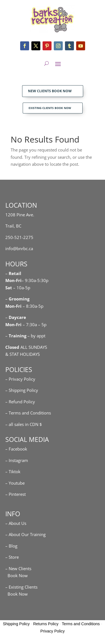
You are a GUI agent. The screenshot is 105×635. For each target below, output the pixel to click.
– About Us (15, 523)
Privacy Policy (52, 631)
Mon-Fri (13, 306)
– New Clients (18, 568)
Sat (8, 287)
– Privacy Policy (20, 379)
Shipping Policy (16, 624)
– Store (12, 557)
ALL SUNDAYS (26, 347)
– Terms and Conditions (28, 413)
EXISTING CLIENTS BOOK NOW (50, 108)
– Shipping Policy (21, 390)
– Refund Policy (20, 401)
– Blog (11, 546)
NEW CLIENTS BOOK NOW (50, 91)
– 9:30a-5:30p (35, 280)
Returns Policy (45, 624)
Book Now (16, 575)
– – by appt (25, 335)
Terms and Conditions (81, 624)
